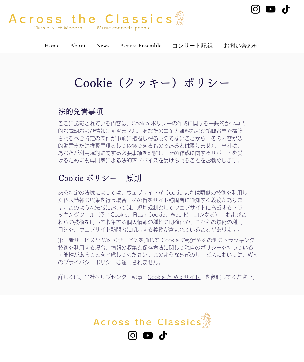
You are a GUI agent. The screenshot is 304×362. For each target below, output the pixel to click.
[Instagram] (255, 9)
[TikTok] (286, 9)
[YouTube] (271, 9)
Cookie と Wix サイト (174, 277)
